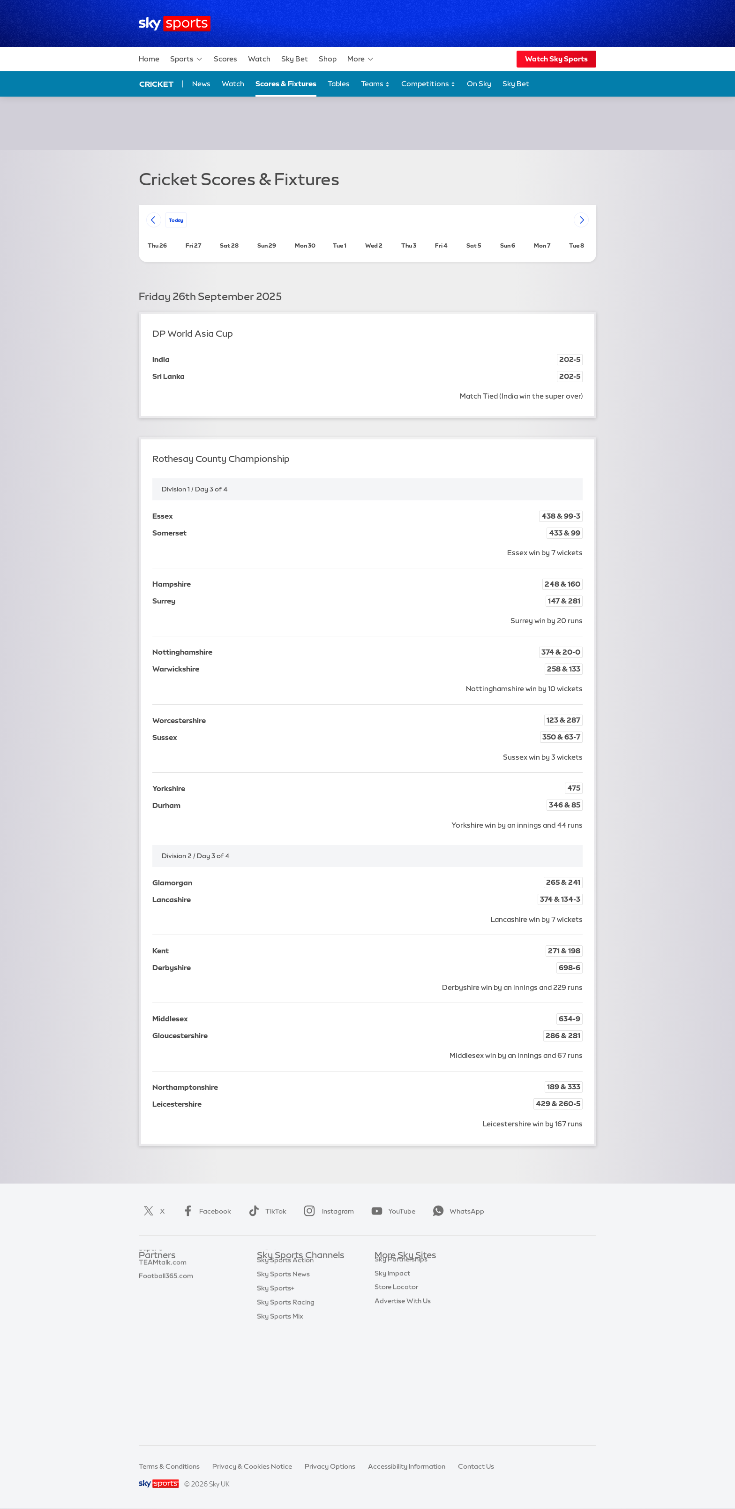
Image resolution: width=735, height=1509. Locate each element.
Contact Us (476, 1466)
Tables (339, 83)
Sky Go (386, 1298)
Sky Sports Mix (280, 1423)
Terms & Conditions (169, 1466)
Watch (259, 58)
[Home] (174, 23)
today (176, 219)
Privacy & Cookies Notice (252, 1466)
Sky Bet (294, 58)
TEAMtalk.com (163, 1298)
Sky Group (391, 1311)
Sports (186, 59)
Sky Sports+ (275, 1395)
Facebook (205, 1211)
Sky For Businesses (404, 1325)
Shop (328, 58)
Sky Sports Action (285, 1367)
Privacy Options (330, 1466)
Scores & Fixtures (285, 83)
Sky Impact (392, 1354)
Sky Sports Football (288, 1298)
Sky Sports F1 (278, 1339)
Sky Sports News (283, 1381)
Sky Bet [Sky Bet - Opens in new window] (515, 83)
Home (149, 58)
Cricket (156, 84)
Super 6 (151, 1284)
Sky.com (388, 1270)
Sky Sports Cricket (286, 1311)
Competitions (428, 84)
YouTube (391, 1211)
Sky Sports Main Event (292, 1270)
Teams (375, 84)
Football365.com (166, 1311)
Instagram (327, 1211)
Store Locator (396, 1367)
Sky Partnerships (401, 1339)
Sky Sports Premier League (299, 1284)
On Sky (479, 83)
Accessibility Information (406, 1466)
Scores (225, 58)
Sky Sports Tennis (284, 1354)
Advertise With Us (403, 1381)
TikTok (265, 1211)
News (201, 83)
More (360, 59)
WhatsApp (456, 1211)
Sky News (390, 1284)
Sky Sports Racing (286, 1409)
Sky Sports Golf (281, 1325)
